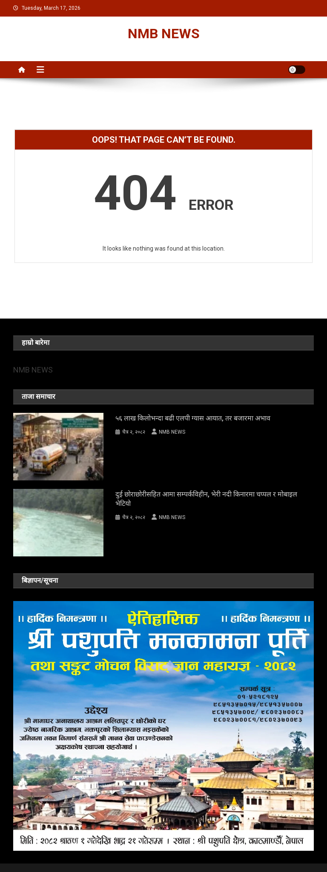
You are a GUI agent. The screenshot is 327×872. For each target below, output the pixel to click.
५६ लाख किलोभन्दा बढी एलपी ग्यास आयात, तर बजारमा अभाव (192, 418)
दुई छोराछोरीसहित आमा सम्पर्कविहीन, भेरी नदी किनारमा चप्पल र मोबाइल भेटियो (206, 499)
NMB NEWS (164, 33)
